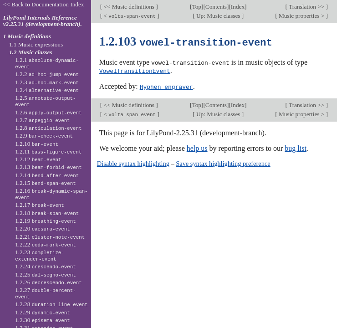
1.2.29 (42, 312)
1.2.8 (48, 127)
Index (238, 6)
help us (197, 147)
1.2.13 (48, 167)
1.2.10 (36, 143)
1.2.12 (38, 159)
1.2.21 (50, 236)
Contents (216, 6)
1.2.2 (47, 74)
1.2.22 (45, 244)
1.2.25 (45, 274)
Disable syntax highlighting (133, 162)
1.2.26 (48, 282)
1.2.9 (44, 135)
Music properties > (301, 15)
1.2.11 (48, 151)
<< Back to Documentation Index (43, 4)
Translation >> (306, 6)
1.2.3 (47, 82)
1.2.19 (45, 220)
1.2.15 (45, 182)
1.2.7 (42, 120)
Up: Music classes (218, 15)
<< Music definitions (129, 6)
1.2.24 (45, 266)
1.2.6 (48, 112)
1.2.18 (47, 213)
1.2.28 (51, 304)
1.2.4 (47, 90)
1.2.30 (42, 320)
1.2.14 (47, 175)
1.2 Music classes (30, 52)
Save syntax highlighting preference (223, 162)
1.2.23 (39, 255)
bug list (295, 147)
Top (196, 6)
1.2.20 (42, 228)
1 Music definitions (27, 36)
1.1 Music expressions (36, 44)
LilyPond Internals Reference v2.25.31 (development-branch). (42, 21)
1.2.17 (39, 204)
